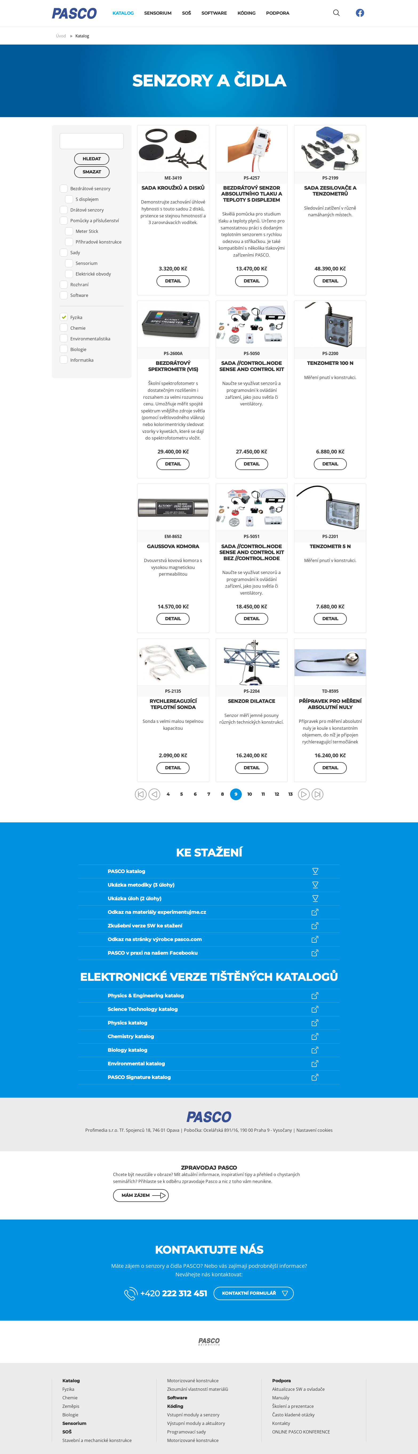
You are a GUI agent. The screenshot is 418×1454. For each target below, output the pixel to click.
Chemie (73, 328)
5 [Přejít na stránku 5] (181, 794)
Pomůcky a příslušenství (89, 221)
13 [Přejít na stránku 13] (290, 794)
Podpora (277, 13)
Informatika (77, 360)
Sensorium (157, 13)
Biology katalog (127, 1050)
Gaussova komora (173, 546)
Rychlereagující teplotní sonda (173, 704)
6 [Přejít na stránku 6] (195, 794)
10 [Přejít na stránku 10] (249, 794)
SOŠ (186, 13)
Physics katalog (127, 1023)
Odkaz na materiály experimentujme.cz (157, 912)
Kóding (246, 13)
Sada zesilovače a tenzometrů (330, 191)
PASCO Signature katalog (139, 1077)
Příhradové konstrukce (93, 242)
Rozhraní (74, 285)
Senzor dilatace (251, 701)
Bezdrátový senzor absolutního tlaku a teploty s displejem (251, 194)
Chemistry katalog (131, 1036)
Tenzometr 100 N (330, 363)
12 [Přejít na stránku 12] (277, 794)
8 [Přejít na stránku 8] (222, 794)
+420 (173, 1293)
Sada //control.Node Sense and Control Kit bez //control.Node (251, 552)
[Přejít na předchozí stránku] (154, 794)
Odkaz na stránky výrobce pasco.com (155, 939)
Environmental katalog (136, 1064)
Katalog (123, 13)
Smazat (92, 171)
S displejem (82, 199)
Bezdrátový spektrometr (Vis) (173, 366)
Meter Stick (81, 231)
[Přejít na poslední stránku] (317, 794)
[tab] (92, 242)
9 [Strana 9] (236, 794)
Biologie (73, 349)
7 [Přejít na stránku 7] (208, 794)
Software (214, 13)
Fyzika (71, 317)
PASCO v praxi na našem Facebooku (153, 953)
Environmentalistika (85, 338)
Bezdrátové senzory (85, 189)
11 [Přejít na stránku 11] (263, 794)
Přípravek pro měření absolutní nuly (330, 704)
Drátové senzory (82, 210)
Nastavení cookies (314, 1130)
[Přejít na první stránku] (141, 794)
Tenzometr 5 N (330, 546)
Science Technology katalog (143, 1009)
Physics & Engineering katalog (146, 996)
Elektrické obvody (88, 274)
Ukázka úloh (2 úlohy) (134, 899)
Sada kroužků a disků (173, 188)
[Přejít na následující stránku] (304, 794)
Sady (70, 253)
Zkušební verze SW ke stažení (145, 926)
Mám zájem (136, 1195)
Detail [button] (173, 281)
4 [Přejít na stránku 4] (168, 794)
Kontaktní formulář (249, 1293)
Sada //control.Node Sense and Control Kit (251, 366)
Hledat (92, 158)
